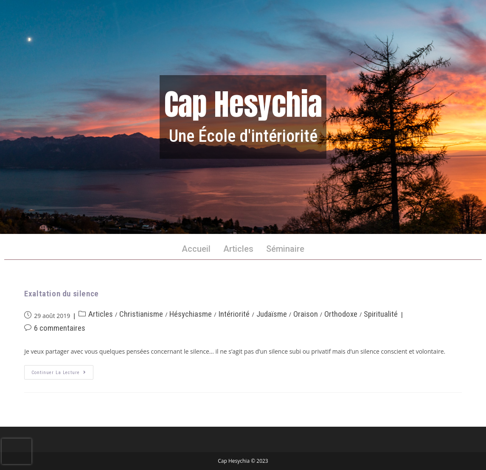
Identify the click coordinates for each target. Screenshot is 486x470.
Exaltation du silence (61, 293)
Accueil (196, 249)
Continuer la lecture (62, 370)
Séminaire (285, 249)
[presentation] (16, 451)
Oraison (305, 314)
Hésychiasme (190, 314)
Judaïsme (271, 314)
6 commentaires (59, 328)
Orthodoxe (340, 314)
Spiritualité (381, 314)
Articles (238, 249)
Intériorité (234, 314)
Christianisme (141, 314)
